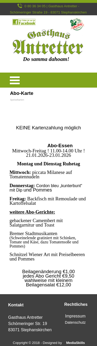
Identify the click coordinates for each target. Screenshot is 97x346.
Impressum (75, 316)
